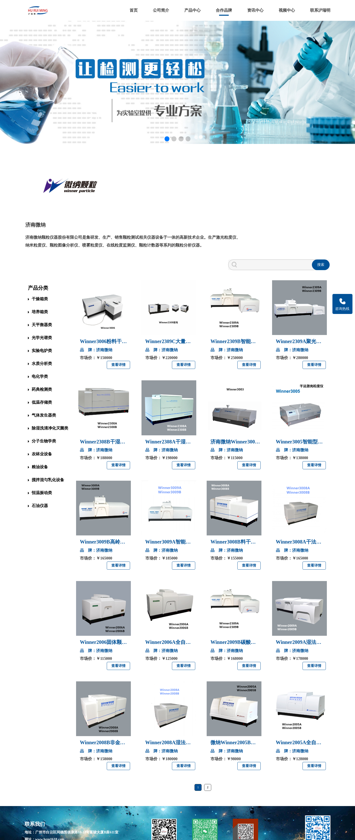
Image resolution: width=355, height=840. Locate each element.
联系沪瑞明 (319, 10)
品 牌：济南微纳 (96, 318)
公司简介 (160, 10)
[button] (166, 141)
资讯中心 (254, 10)
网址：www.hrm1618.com (45, 807)
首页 (133, 10)
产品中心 (192, 10)
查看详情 (118, 333)
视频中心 (286, 10)
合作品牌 (223, 10)
